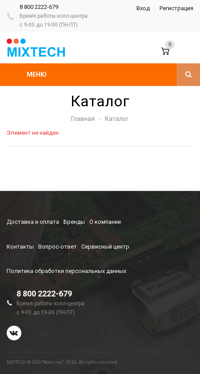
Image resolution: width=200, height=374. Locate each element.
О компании (105, 221)
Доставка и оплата (33, 221)
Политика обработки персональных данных (66, 271)
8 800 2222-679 (39, 7)
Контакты (20, 246)
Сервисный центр (105, 246)
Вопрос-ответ (57, 246)
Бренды (74, 221)
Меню (37, 74)
